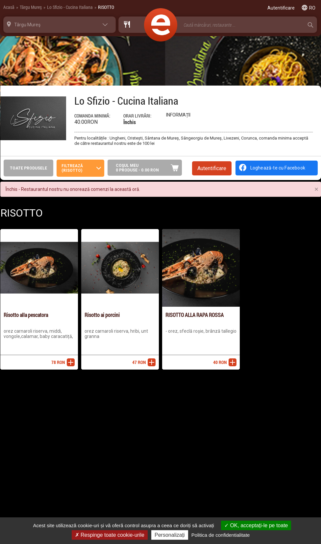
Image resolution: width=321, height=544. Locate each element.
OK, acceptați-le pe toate (256, 525)
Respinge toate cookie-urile (109, 535)
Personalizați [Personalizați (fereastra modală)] (170, 535)
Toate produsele (28, 168)
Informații (178, 114)
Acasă (8, 7)
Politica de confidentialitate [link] (220, 535)
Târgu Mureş (31, 7)
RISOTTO (106, 7)
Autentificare (211, 168)
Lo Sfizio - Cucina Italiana (70, 7)
